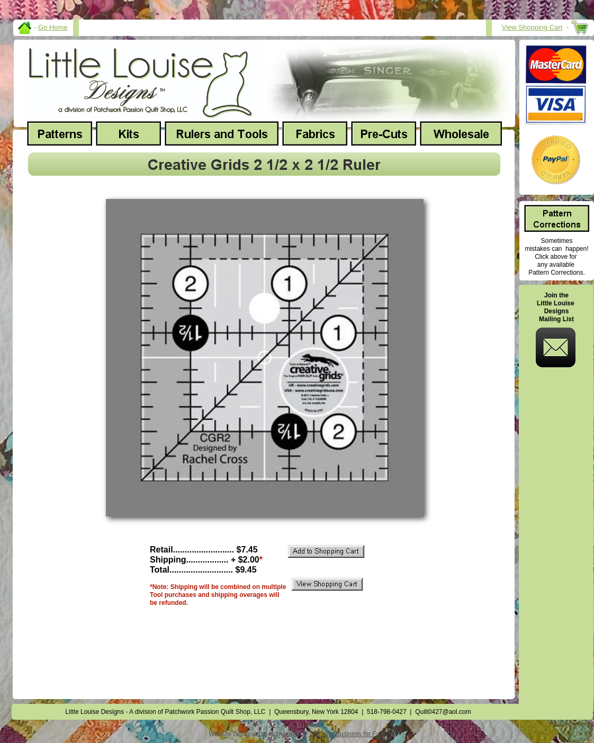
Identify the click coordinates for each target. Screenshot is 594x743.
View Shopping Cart (532, 27)
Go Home (53, 27)
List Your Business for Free (347, 734)
